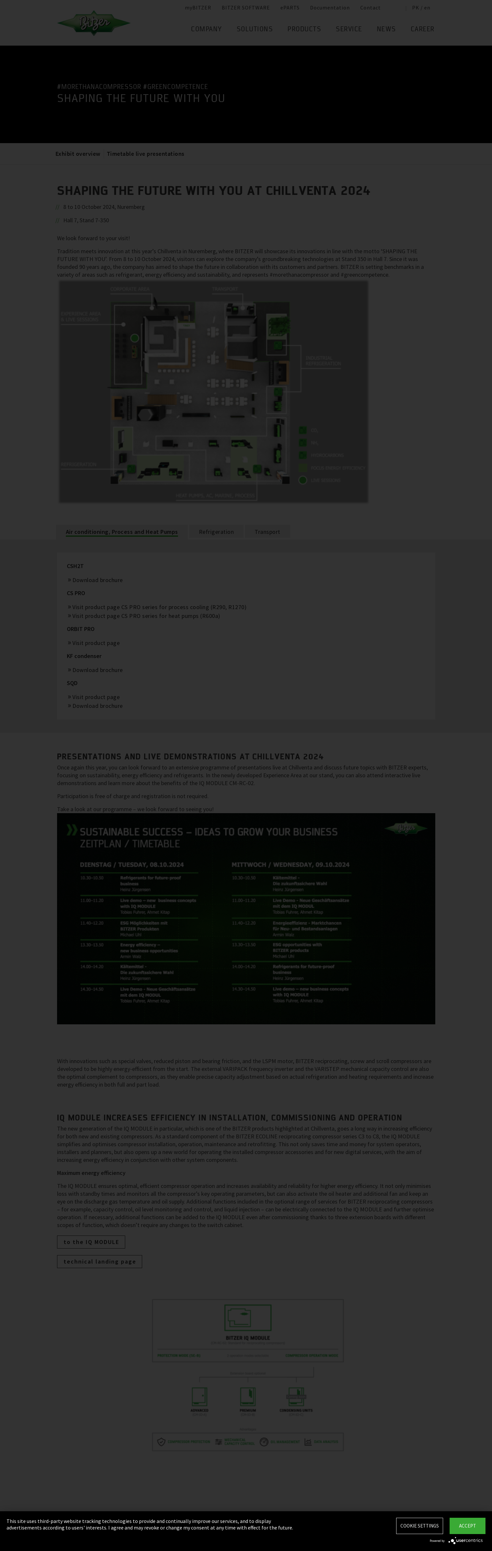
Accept (467, 1526)
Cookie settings (419, 1526)
